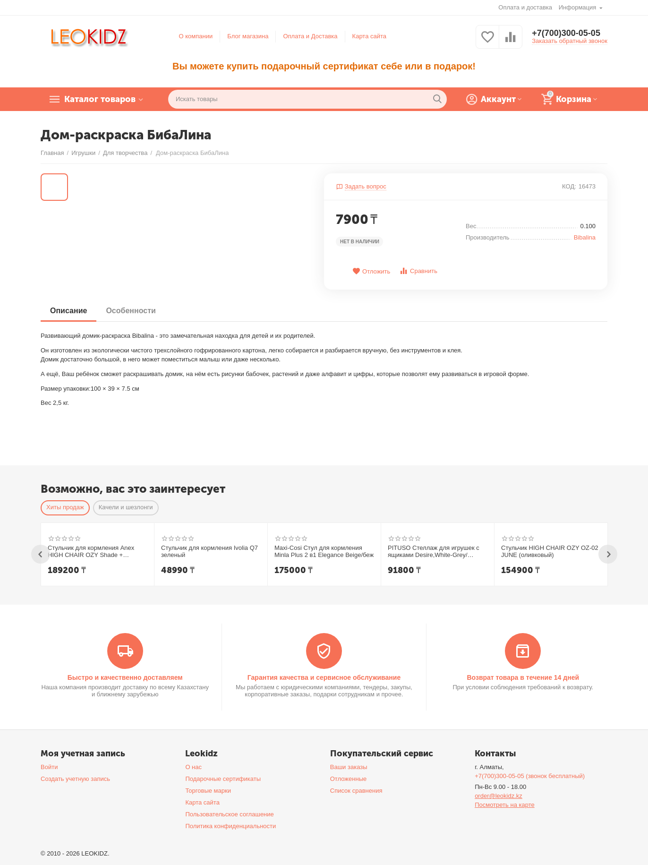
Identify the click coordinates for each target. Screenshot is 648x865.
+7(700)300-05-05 (566, 33)
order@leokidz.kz (498, 795)
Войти (49, 767)
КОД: (569, 186)
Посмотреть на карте (505, 804)
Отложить (371, 271)
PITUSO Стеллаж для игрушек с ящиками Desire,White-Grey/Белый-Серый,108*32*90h (433, 551)
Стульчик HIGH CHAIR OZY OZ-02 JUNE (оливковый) (549, 551)
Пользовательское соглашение (229, 814)
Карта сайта (369, 36)
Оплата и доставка (525, 7)
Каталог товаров (100, 99)
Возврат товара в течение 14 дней (523, 677)
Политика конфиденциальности (230, 826)
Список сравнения (356, 790)
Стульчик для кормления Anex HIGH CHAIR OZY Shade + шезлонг (91, 551)
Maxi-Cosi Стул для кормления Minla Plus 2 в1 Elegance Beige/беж (324, 551)
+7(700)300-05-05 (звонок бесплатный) (530, 775)
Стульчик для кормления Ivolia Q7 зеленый (209, 551)
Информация (578, 7)
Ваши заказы (348, 767)
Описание (68, 311)
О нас (193, 767)
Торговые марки (208, 790)
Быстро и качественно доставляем (125, 677)
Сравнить (418, 270)
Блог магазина (247, 36)
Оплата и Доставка (310, 36)
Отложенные (348, 778)
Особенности (130, 311)
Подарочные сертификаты (223, 778)
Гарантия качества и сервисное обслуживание (324, 677)
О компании (196, 36)
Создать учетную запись (75, 778)
